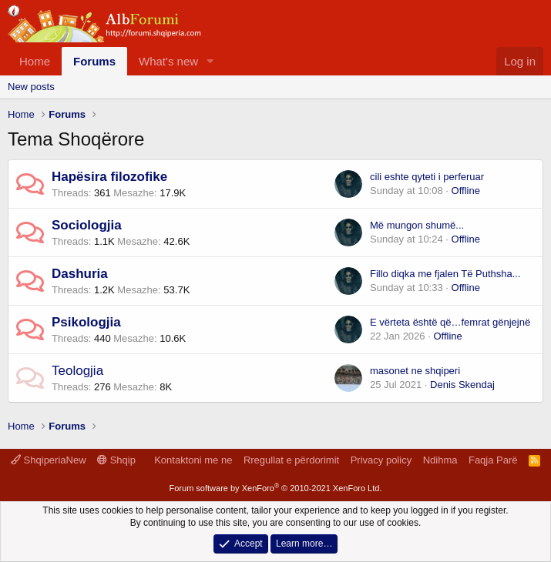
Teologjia (77, 370)
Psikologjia (86, 322)
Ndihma (440, 460)
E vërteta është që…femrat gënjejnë (450, 322)
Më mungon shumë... (417, 225)
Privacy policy (381, 460)
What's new (168, 61)
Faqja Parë (493, 460)
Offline (466, 190)
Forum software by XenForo (276, 488)
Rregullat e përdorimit (291, 460)
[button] (210, 61)
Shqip (116, 460)
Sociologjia (87, 225)
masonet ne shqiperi (415, 370)
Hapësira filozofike (109, 176)
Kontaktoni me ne (193, 460)
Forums (94, 61)
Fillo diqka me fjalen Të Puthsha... (445, 273)
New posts (31, 86)
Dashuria (80, 273)
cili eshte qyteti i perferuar (427, 176)
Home (34, 61)
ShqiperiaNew (48, 460)
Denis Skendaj (462, 384)
